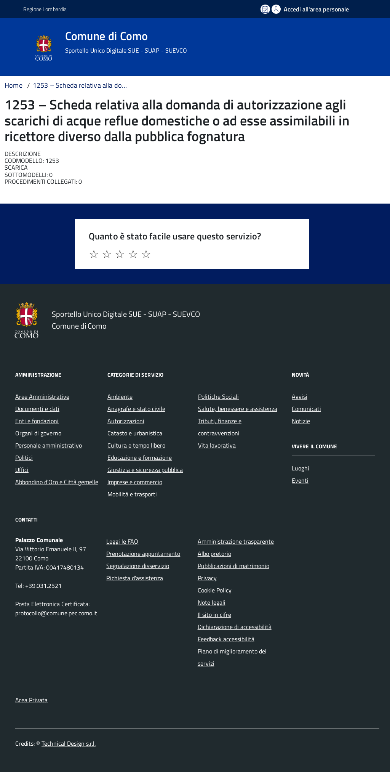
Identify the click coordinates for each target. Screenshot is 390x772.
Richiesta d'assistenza (134, 578)
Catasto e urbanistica (134, 433)
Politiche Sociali (218, 396)
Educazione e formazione (139, 457)
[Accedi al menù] (16, 47)
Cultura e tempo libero (136, 445)
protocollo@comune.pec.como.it (56, 613)
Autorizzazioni (125, 420)
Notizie (301, 420)
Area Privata (31, 700)
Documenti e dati (37, 408)
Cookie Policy (215, 590)
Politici (24, 457)
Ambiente (120, 396)
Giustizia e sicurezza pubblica (145, 469)
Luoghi (300, 468)
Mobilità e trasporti (132, 494)
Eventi (300, 480)
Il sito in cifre (214, 614)
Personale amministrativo (48, 445)
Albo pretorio (214, 553)
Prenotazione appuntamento (143, 553)
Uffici (22, 469)
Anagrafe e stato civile (136, 408)
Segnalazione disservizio (137, 565)
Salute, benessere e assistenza (237, 408)
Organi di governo (38, 433)
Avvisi (299, 396)
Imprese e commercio (134, 481)
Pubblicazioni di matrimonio (233, 565)
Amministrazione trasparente (236, 541)
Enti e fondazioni (37, 420)
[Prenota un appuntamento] (266, 9)
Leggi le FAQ (122, 541)
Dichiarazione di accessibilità (235, 626)
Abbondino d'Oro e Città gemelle (56, 481)
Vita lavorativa (217, 445)
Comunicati (306, 408)
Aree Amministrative (42, 396)
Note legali (211, 602)
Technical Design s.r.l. (69, 743)
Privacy (207, 578)
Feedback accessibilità (226, 639)
